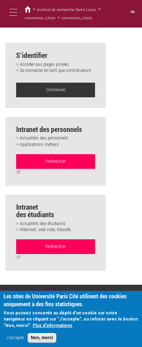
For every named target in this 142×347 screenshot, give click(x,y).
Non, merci (42, 340)
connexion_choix (40, 17)
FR (133, 12)
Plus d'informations (52, 328)
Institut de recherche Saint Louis (66, 9)
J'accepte (15, 340)
